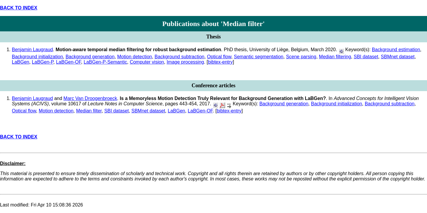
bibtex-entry (220, 61)
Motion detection (134, 56)
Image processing (185, 61)
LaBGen (20, 61)
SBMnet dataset (398, 56)
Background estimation (396, 49)
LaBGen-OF (68, 61)
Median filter (89, 110)
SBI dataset (366, 56)
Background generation (89, 56)
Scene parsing (301, 56)
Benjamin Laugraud (32, 49)
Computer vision (147, 61)
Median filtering (335, 56)
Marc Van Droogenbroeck (90, 98)
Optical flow (219, 56)
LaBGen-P (43, 61)
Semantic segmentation (258, 56)
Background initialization (37, 56)
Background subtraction (179, 56)
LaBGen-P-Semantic (105, 61)
